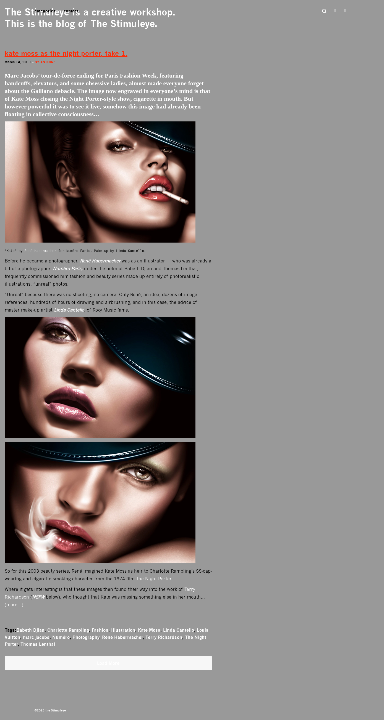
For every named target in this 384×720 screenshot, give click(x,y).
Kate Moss (149, 630)
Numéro (61, 637)
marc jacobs (36, 637)
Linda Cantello (178, 630)
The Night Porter (153, 578)
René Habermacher (40, 251)
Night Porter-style (92, 98)
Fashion (100, 630)
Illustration (123, 630)
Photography (85, 637)
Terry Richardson (163, 637)
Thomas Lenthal (37, 644)
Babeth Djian (30, 630)
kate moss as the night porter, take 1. (66, 53)
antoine (48, 62)
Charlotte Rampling (68, 630)
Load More (108, 663)
